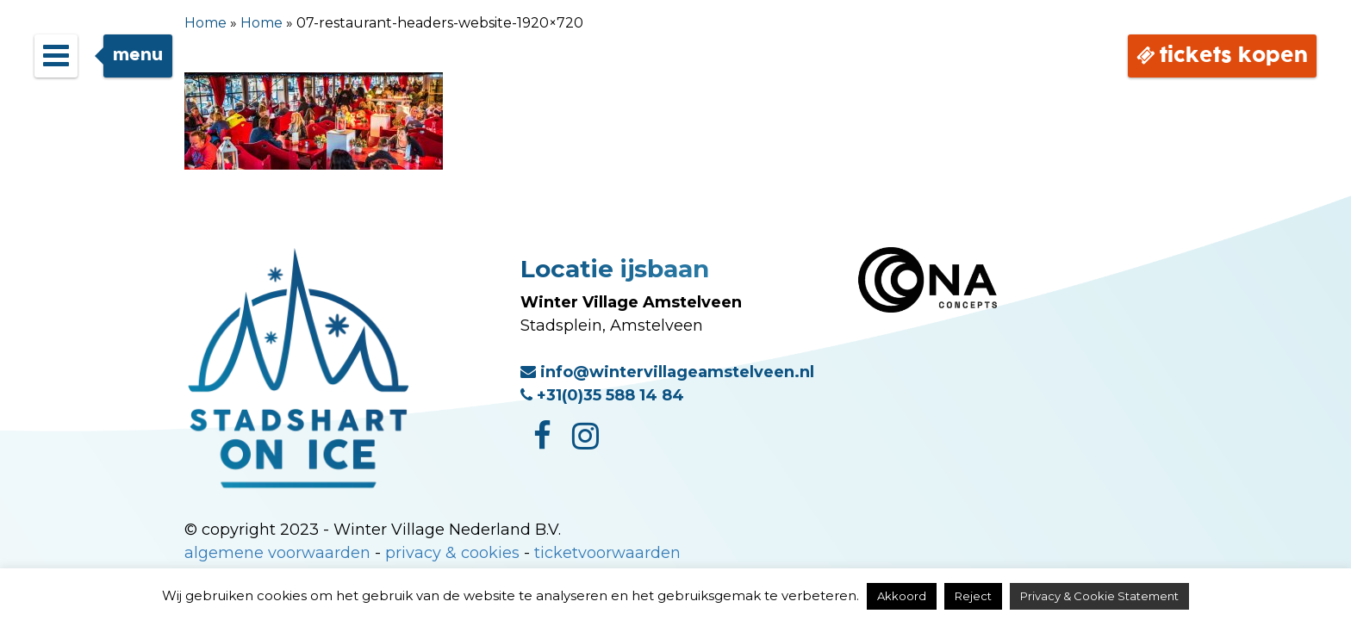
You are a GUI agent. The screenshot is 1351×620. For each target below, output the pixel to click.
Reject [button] (973, 596)
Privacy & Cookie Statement (1099, 596)
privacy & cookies (452, 552)
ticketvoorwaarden (607, 552)
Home (205, 23)
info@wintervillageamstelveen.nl (667, 372)
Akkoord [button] (901, 596)
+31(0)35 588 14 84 (602, 395)
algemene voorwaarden (277, 552)
